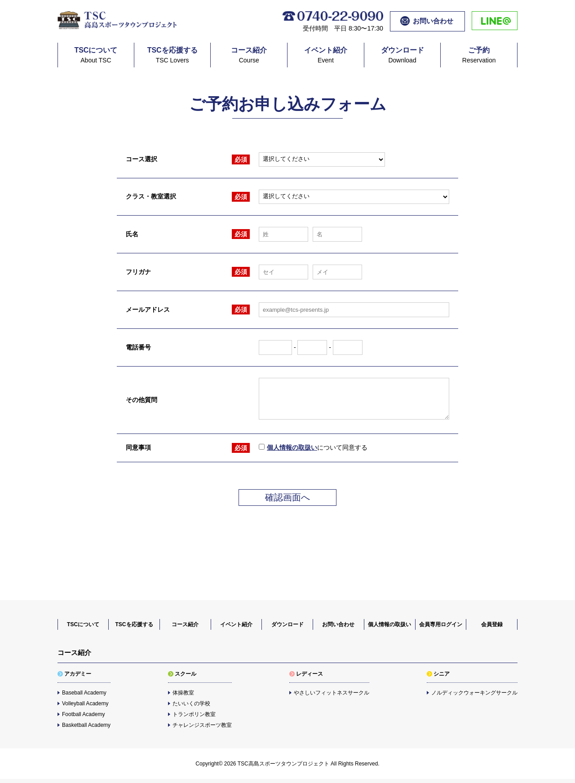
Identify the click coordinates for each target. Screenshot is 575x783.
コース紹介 (185, 624)
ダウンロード (287, 624)
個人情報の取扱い (292, 447)
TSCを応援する (134, 624)
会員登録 (492, 624)
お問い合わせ (338, 624)
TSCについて (83, 624)
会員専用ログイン (440, 624)
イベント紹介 (236, 624)
